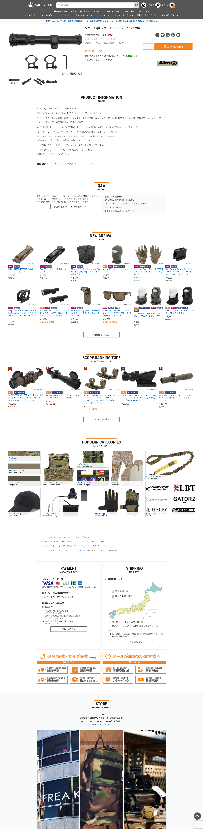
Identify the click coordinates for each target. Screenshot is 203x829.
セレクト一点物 (112, 11)
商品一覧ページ (54, 537)
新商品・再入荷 (60, 11)
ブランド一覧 (54, 541)
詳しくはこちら (68, 629)
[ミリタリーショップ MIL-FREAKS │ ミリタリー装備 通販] (41, 5)
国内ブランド (143, 11)
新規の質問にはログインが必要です (68, 206)
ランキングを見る (101, 419)
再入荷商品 (84, 11)
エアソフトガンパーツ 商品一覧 (74, 550)
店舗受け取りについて (101, 724)
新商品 (73, 11)
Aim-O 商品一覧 (66, 541)
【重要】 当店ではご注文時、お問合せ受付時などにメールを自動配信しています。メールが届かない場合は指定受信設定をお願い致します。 (101, 21)
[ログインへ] (161, 5)
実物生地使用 (128, 11)
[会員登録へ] (147, 5)
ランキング (97, 11)
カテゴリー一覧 (54, 546)
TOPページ (43, 537)
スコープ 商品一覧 (69, 546)
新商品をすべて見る (101, 334)
